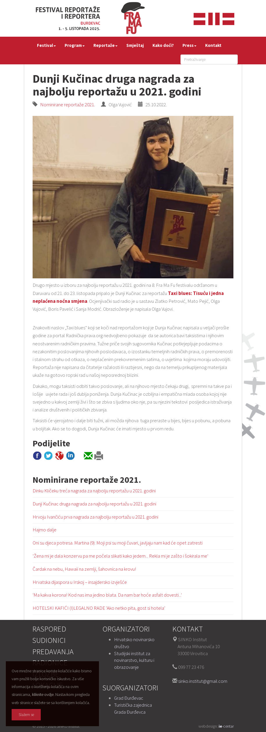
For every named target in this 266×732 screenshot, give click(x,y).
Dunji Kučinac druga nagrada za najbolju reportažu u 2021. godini (94, 504)
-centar (226, 726)
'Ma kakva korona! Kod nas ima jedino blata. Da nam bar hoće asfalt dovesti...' (107, 595)
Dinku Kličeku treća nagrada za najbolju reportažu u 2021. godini (94, 490)
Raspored (49, 629)
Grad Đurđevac (128, 698)
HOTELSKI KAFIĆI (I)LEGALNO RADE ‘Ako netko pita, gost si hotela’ (99, 608)
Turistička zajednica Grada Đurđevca (133, 708)
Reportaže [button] (105, 45)
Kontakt (213, 45)
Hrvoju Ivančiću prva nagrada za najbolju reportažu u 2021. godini (95, 517)
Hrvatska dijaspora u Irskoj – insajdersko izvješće (80, 582)
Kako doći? (163, 45)
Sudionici (49, 640)
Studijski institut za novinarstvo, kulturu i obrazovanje (134, 660)
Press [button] (189, 45)
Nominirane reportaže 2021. (67, 104)
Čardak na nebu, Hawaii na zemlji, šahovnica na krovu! (84, 569)
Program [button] (75, 45)
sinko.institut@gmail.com (202, 681)
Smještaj (135, 45)
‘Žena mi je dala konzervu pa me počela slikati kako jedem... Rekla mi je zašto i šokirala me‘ (120, 556)
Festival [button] (46, 45)
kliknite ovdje (43, 694)
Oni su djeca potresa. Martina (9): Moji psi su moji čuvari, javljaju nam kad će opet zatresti (118, 543)
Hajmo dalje (44, 529)
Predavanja (53, 651)
